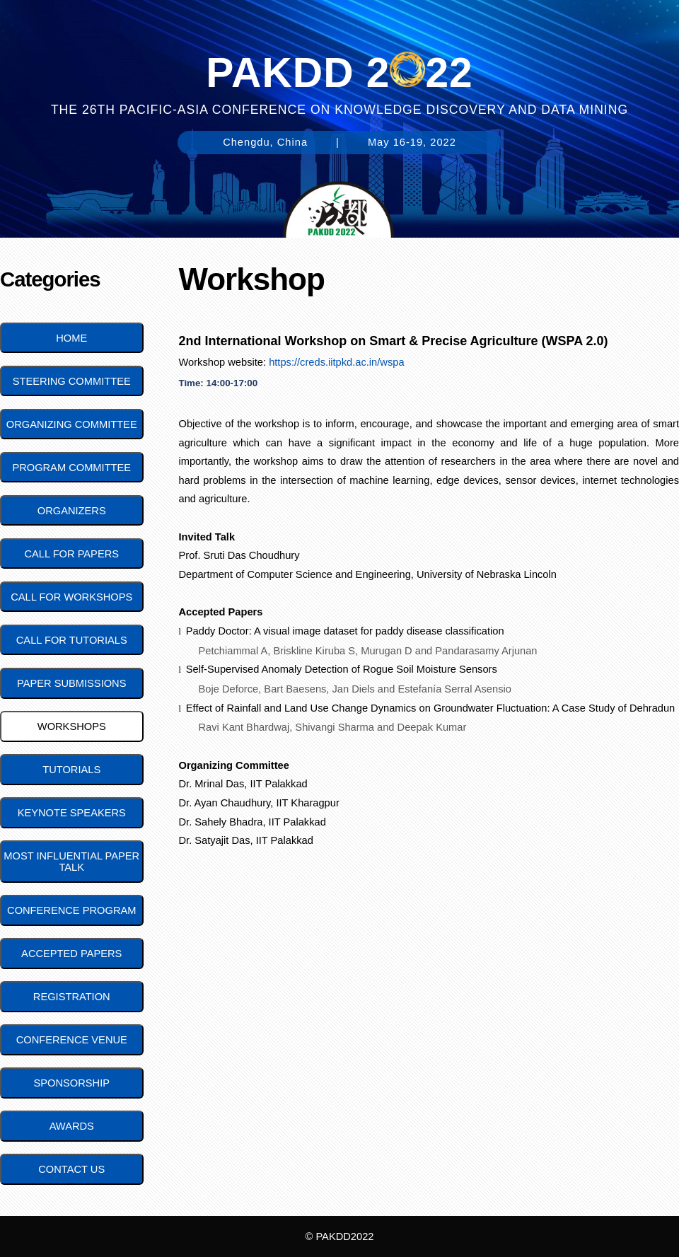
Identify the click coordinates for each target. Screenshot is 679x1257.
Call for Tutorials (71, 640)
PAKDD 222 (339, 69)
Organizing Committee (71, 424)
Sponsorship (71, 1083)
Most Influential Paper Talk (71, 861)
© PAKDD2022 (340, 1236)
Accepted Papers (71, 953)
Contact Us (71, 1169)
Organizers (71, 510)
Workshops (71, 726)
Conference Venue (71, 1039)
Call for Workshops (71, 597)
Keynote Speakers (72, 812)
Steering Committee (72, 381)
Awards (72, 1126)
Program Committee (71, 467)
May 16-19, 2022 (412, 142)
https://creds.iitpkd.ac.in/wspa (336, 362)
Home (71, 338)
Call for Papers (71, 554)
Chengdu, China (265, 142)
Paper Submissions (71, 683)
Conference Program (71, 910)
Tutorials (71, 769)
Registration (71, 996)
